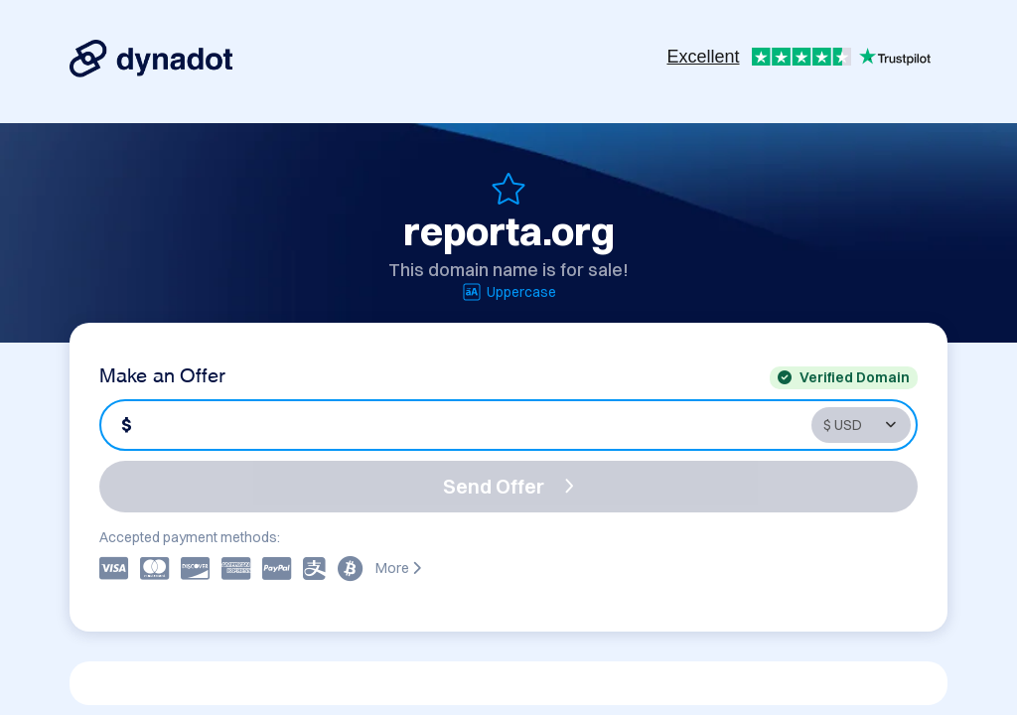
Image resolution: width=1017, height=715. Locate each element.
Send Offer (508, 486)
